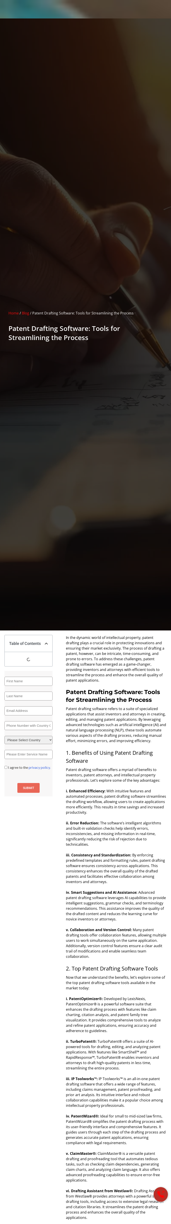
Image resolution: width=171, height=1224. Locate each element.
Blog (25, 313)
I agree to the (29, 767)
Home (13, 313)
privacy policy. (40, 767)
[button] (46, 643)
